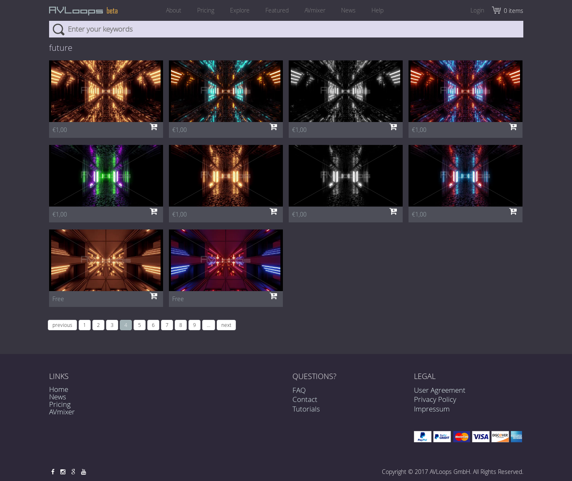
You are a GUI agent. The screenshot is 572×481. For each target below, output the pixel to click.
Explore (240, 10)
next (226, 324)
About (173, 10)
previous (62, 324)
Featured (277, 10)
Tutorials (306, 413)
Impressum (432, 409)
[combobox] (286, 29)
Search (58, 29)
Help (377, 10)
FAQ (299, 394)
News (348, 10)
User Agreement (440, 390)
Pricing (205, 10)
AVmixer (315, 10)
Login (477, 10)
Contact (304, 404)
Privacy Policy (435, 399)
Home (58, 389)
